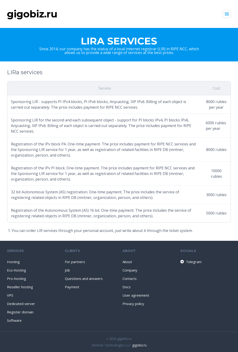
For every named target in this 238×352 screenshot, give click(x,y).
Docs (126, 287)
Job (67, 270)
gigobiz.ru (139, 345)
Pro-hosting (16, 278)
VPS (10, 295)
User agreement (135, 295)
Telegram (191, 261)
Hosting (13, 261)
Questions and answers (84, 278)
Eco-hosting (16, 270)
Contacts (129, 278)
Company (129, 270)
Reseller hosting (20, 287)
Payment (72, 287)
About (127, 261)
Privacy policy (133, 303)
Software (14, 320)
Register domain (20, 312)
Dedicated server (21, 303)
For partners (75, 261)
